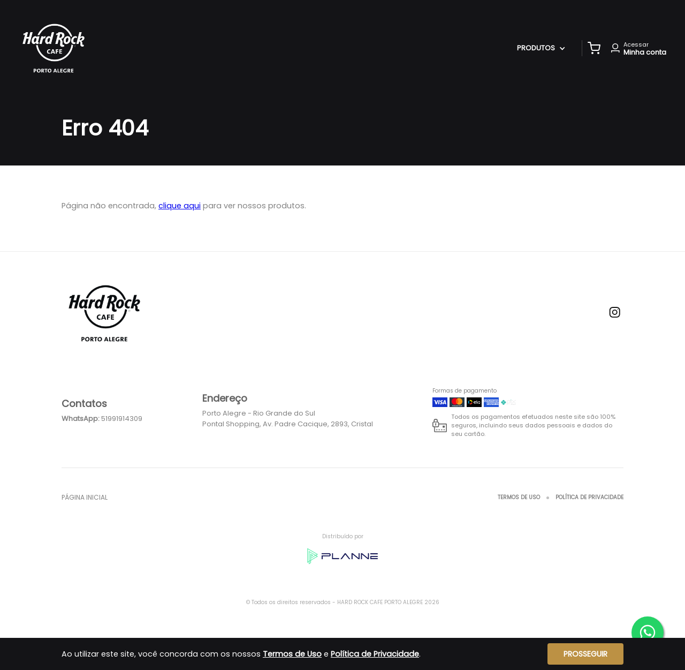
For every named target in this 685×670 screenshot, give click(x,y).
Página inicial (85, 497)
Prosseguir (585, 654)
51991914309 (121, 418)
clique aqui (179, 205)
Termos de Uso (519, 497)
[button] (594, 48)
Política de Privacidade (589, 497)
